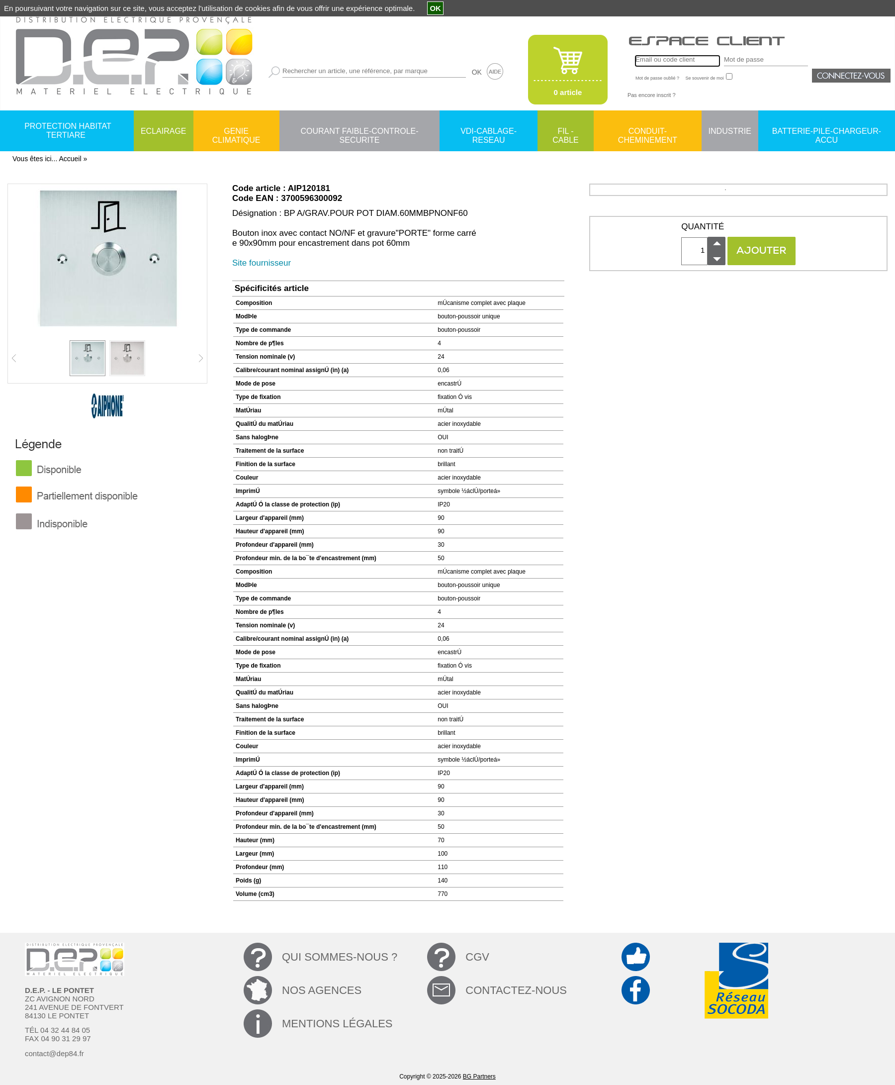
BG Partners (479, 1076)
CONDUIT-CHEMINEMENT (647, 132)
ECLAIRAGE (163, 131)
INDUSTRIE (730, 131)
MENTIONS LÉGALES (337, 1023)
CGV (477, 957)
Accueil (70, 159)
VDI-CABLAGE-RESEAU (488, 132)
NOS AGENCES (321, 990)
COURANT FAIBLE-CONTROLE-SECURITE (359, 132)
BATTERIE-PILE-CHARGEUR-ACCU (826, 132)
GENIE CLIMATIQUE (236, 132)
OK (477, 72)
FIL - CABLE (565, 132)
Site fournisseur (261, 263)
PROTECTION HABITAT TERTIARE (67, 130)
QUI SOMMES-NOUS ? (339, 957)
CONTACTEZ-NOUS (516, 990)
